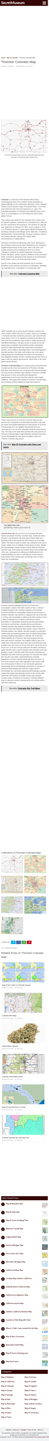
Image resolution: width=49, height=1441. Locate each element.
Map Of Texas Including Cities (17, 1220)
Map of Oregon (30, 1408)
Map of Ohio (5, 1408)
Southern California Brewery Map (19, 1312)
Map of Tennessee (32, 1413)
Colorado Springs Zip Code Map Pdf (15, 1138)
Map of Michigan (31, 1399)
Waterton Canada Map (14, 1229)
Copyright (23, 1430)
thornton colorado (11, 948)
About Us (40, 1430)
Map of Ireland (30, 1395)
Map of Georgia (7, 1395)
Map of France (30, 1390)
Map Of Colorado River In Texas (13, 1107)
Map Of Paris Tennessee (15, 1337)
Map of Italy (5, 1399)
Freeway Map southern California (18, 1278)
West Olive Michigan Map (15, 1262)
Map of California (7, 1382)
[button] (44, 3)
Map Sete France (12, 1361)
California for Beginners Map (17, 1295)
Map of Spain (6, 1413)
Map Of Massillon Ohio (14, 1204)
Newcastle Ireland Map (15, 1345)
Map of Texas (6, 1417)
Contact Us (15, 1430)
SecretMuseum (13, 3)
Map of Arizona (30, 1377)
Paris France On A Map (14, 1254)
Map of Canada (30, 1382)
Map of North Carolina (33, 1404)
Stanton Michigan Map (14, 1245)
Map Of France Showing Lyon (17, 1353)
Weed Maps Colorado (10, 1046)
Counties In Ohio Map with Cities (18, 1320)
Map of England (31, 1386)
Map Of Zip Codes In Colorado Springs (16, 985)
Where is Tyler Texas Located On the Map (22, 1328)
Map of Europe (6, 1390)
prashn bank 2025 (43, 1437)
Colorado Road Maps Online (12, 1077)
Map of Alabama (7, 1377)
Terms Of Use (32, 1430)
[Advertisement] (24, 32)
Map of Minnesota (8, 1404)
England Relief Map (13, 1237)
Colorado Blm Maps (9, 1016)
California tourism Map (15, 1303)
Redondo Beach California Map (18, 1287)
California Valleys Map (14, 1270)
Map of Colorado (8, 66)
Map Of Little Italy (12, 1212)
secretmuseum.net (8, 533)
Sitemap (8, 1430)
